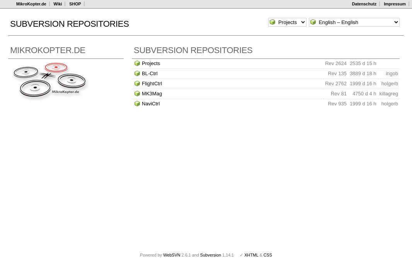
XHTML (251, 255)
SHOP (75, 4)
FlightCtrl (152, 83)
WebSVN (171, 255)
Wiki (58, 4)
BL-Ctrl (149, 73)
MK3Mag (152, 93)
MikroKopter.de (31, 4)
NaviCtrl (151, 104)
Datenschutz (364, 4)
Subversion (210, 255)
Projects (151, 63)
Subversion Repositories (69, 24)
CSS (268, 255)
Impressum (395, 4)
